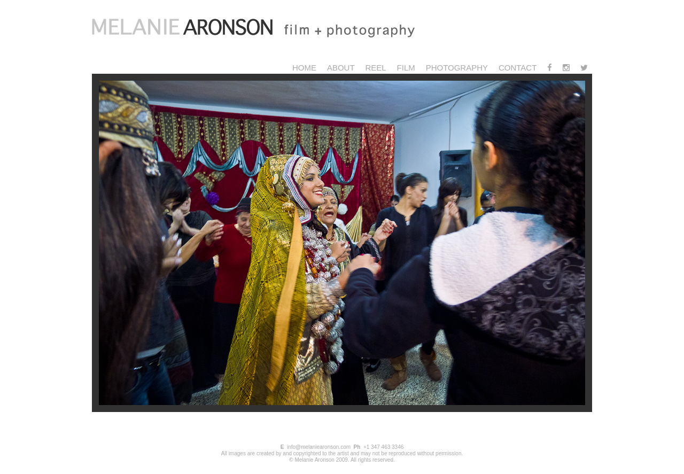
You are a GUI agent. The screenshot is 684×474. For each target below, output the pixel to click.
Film (406, 67)
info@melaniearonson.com (319, 447)
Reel (375, 67)
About (341, 67)
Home (304, 67)
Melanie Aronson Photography (265, 29)
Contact (518, 67)
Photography (457, 67)
